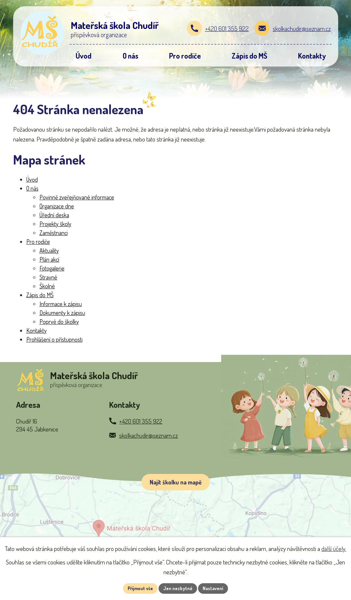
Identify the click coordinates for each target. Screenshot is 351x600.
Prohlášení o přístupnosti (54, 339)
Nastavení (213, 588)
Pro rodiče (38, 241)
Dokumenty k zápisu (62, 312)
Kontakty (36, 330)
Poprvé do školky (59, 321)
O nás (32, 188)
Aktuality (49, 250)
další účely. (333, 548)
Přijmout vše (140, 588)
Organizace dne (56, 206)
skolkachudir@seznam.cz (302, 28)
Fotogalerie (51, 268)
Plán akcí (49, 259)
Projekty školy (55, 223)
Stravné (48, 277)
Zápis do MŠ (40, 295)
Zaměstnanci (53, 232)
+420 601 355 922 (227, 28)
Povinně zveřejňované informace (76, 197)
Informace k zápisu (60, 303)
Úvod (32, 179)
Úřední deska (54, 215)
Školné (47, 286)
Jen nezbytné (177, 588)
